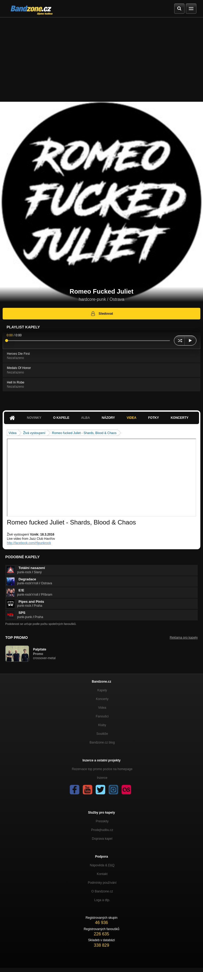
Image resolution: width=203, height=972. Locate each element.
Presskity (102, 821)
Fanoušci (102, 716)
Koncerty (179, 418)
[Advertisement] (101, 57)
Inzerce (102, 778)
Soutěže (102, 734)
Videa (131, 418)
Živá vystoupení (34, 433)
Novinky (34, 418)
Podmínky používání (102, 882)
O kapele (61, 418)
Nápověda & (102, 865)
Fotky (153, 418)
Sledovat (101, 314)
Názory (108, 418)
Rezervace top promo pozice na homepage (102, 769)
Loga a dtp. (102, 900)
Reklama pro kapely (184, 637)
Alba (85, 418)
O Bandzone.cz (102, 891)
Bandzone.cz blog (102, 742)
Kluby (102, 725)
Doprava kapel (102, 838)
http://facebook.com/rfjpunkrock (29, 543)
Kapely (102, 690)
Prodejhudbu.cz (102, 830)
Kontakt (102, 874)
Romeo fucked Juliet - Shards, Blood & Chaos (84, 433)
